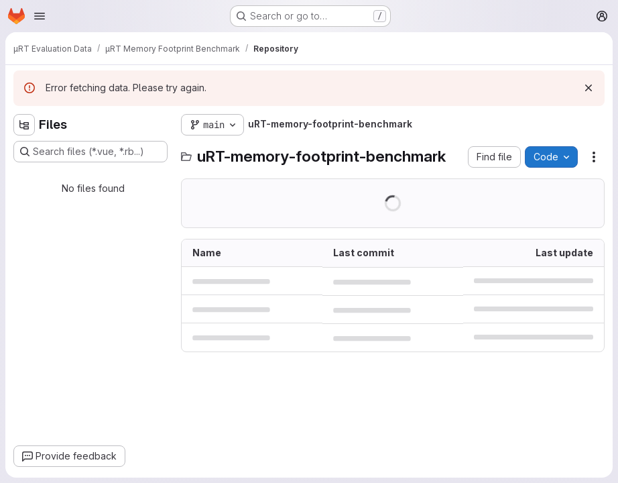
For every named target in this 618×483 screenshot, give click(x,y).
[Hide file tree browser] (24, 125)
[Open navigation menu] (39, 16)
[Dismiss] (588, 88)
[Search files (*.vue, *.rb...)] (90, 151)
